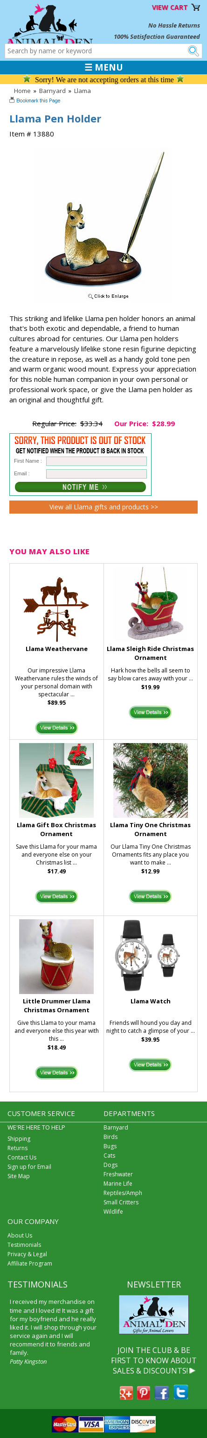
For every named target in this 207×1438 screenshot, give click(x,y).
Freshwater (118, 1174)
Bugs (110, 1146)
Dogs (110, 1165)
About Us (19, 1235)
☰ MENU (103, 67)
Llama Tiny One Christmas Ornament (150, 829)
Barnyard (52, 90)
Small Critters (121, 1202)
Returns (17, 1148)
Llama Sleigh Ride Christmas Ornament (150, 653)
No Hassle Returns (174, 25)
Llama (82, 90)
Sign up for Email (29, 1167)
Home (22, 90)
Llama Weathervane (57, 648)
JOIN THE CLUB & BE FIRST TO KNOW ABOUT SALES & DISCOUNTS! (154, 1360)
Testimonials (24, 1245)
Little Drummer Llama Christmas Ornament (56, 1005)
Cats (109, 1155)
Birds (110, 1137)
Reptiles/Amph (123, 1193)
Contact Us (21, 1157)
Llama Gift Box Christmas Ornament (56, 829)
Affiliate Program (29, 1263)
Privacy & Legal (27, 1254)
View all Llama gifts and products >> (103, 506)
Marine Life (118, 1184)
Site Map (18, 1176)
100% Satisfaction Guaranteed (157, 36)
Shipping (18, 1139)
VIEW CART (170, 7)
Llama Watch (151, 1001)
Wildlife (113, 1212)
